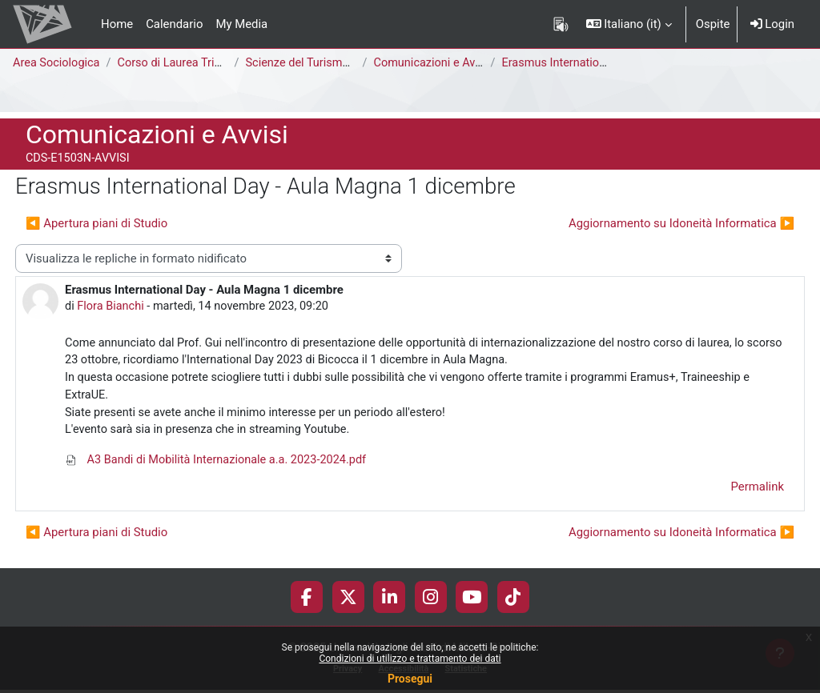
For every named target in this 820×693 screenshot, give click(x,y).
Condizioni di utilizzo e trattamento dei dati (409, 658)
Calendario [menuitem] (174, 24)
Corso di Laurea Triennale (187, 63)
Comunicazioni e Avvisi (437, 63)
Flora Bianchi (112, 306)
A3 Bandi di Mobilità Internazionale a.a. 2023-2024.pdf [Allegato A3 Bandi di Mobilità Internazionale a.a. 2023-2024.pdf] (219, 464)
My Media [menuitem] (241, 24)
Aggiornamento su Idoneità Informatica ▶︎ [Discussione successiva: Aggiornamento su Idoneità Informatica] (681, 223)
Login (772, 24)
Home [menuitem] (117, 24)
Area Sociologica (57, 63)
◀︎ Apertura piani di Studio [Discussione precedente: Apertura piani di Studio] (96, 223)
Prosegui (410, 678)
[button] (629, 24)
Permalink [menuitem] (757, 490)
